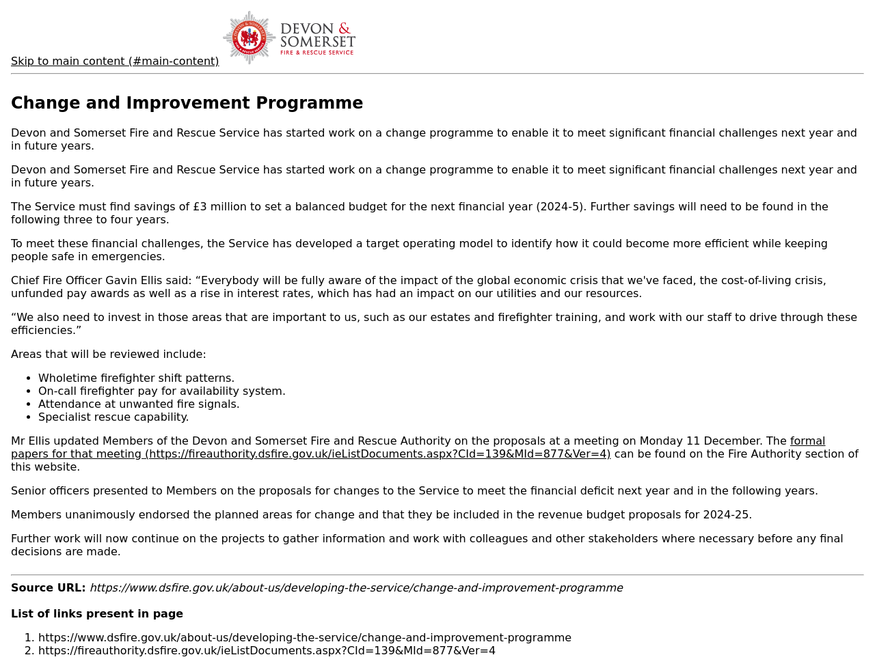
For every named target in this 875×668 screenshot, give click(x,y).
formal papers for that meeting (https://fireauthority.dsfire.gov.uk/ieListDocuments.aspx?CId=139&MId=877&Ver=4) (418, 447)
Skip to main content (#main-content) (115, 61)
